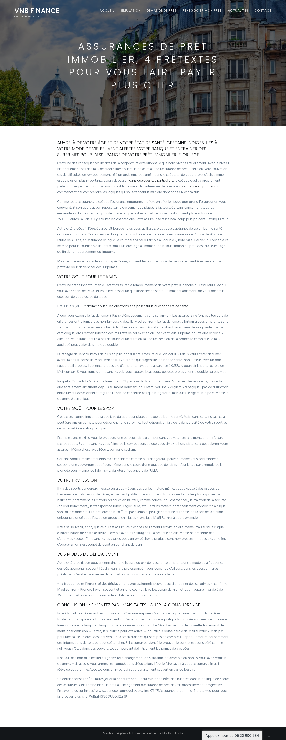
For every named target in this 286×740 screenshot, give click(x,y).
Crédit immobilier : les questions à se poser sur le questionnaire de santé (135, 306)
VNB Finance (36, 10)
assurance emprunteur (198, 186)
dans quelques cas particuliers (151, 181)
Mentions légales (114, 733)
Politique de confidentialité (147, 733)
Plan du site (175, 733)
